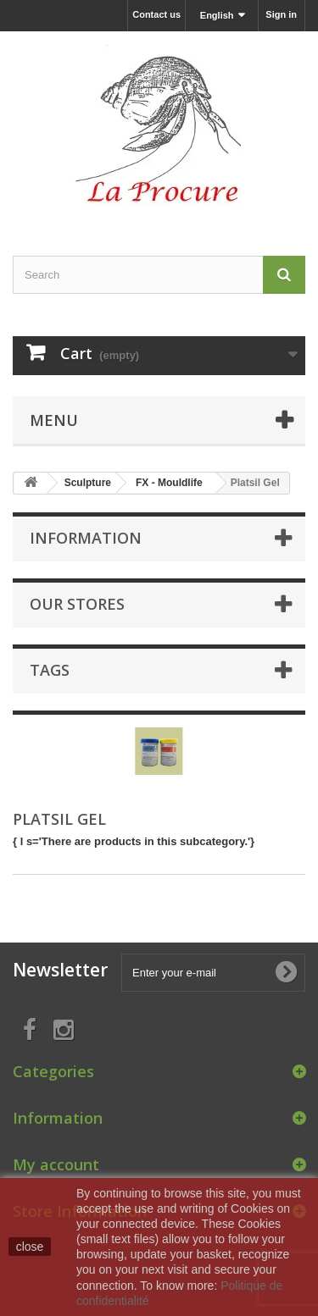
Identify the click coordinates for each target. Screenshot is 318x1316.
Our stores (77, 604)
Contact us (156, 14)
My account (56, 1164)
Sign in (281, 14)
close (30, 1246)
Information (86, 538)
